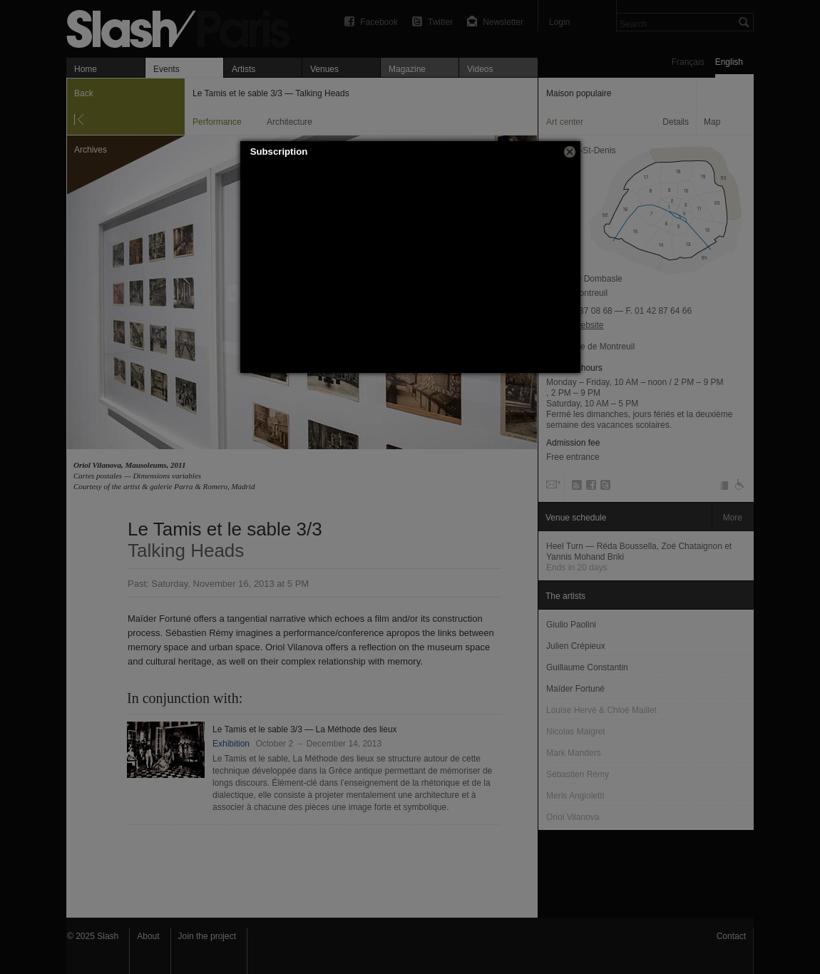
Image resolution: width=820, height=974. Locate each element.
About (148, 936)
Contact (731, 936)
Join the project (207, 936)
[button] (569, 152)
